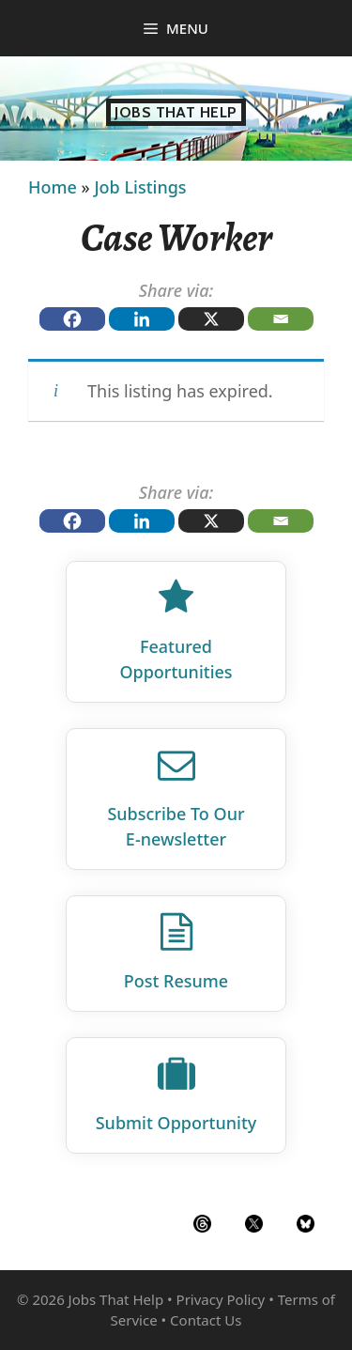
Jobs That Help (176, 112)
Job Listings (140, 187)
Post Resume (176, 981)
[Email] (281, 319)
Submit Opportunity (176, 1122)
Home (52, 187)
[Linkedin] (142, 319)
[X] (211, 319)
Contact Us (205, 1320)
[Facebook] (72, 319)
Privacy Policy (221, 1299)
